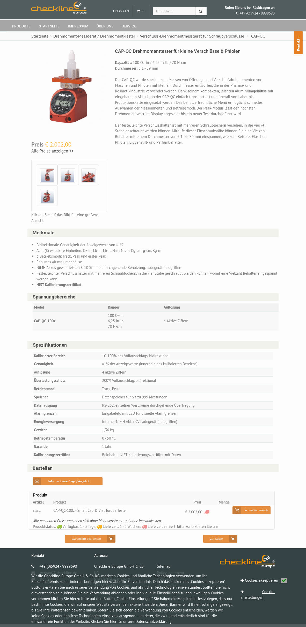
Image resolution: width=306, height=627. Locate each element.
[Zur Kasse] (220, 542)
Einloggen (121, 11)
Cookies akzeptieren (266, 580)
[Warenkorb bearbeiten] (90, 542)
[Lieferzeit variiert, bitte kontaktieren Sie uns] (206, 515)
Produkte (21, 26)
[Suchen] (201, 11)
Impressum (78, 26)
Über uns (105, 26)
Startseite (49, 26)
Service (129, 26)
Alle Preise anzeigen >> (52, 151)
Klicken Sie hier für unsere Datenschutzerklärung (131, 621)
